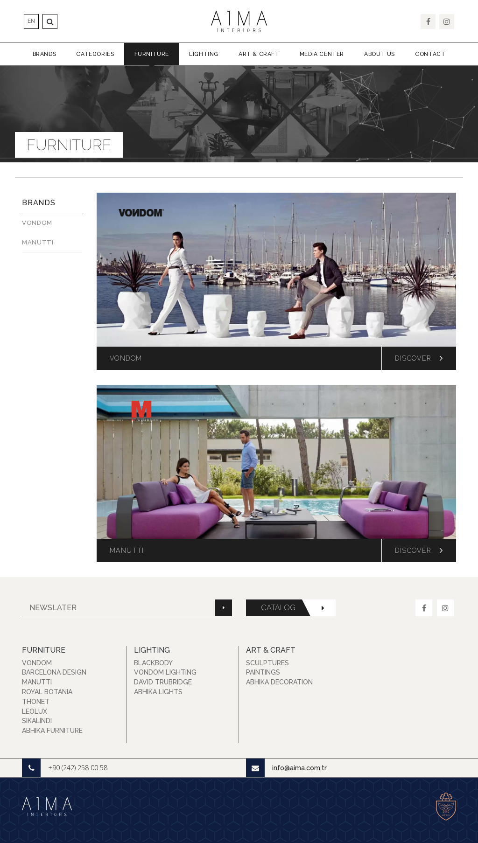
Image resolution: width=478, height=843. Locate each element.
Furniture (151, 54)
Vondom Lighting (165, 672)
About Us (379, 54)
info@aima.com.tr (286, 768)
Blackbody (153, 663)
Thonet (35, 701)
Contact (430, 54)
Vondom (37, 222)
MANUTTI (38, 242)
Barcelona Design (54, 672)
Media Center (322, 54)
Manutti (37, 682)
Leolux (34, 711)
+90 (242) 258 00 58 (64, 768)
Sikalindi (37, 721)
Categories (95, 54)
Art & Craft (259, 54)
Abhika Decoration (279, 682)
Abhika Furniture (52, 730)
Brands (44, 54)
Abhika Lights (158, 692)
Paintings (263, 672)
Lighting (203, 54)
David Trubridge (163, 682)
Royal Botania (47, 692)
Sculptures (267, 663)
